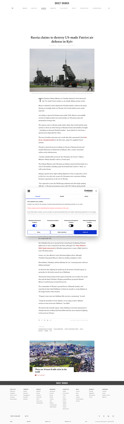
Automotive (52, 391)
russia (81, 329)
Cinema (78, 391)
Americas (53, 8)
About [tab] (86, 196)
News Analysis (13, 399)
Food (64, 397)
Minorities (25, 397)
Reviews (78, 401)
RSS (86, 421)
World (25, 8)
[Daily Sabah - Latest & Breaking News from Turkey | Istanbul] (62, 3)
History (64, 405)
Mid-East (34, 8)
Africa (74, 8)
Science (64, 401)
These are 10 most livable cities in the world (51, 370)
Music (77, 393)
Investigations (26, 395)
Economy (52, 393)
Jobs (11, 421)
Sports (91, 389)
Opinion (105, 389)
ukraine (46, 330)
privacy (29, 421)
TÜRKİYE (25, 389)
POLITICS (13, 389)
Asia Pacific (64, 8)
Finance (51, 397)
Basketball (91, 393)
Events (77, 395)
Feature (64, 407)
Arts (77, 389)
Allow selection (62, 232)
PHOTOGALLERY (41, 375)
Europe (43, 8)
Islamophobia (97, 8)
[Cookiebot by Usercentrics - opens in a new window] (85, 191)
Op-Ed (103, 393)
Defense (51, 403)
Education (25, 393)
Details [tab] (62, 196)
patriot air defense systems (71, 329)
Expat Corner (66, 408)
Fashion (64, 399)
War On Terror (13, 395)
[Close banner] (96, 191)
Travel (64, 395)
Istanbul (25, 391)
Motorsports (92, 395)
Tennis (90, 397)
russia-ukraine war (58, 329)
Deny (38, 232)
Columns (104, 391)
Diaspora (25, 399)
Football (91, 391)
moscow (40, 330)
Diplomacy (12, 391)
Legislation (12, 393)
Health (64, 391)
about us (47, 421)
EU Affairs (12, 397)
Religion (64, 403)
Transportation (53, 405)
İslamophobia (39, 403)
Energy (51, 395)
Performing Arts (79, 399)
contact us (68, 421)
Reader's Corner (106, 395)
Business (52, 389)
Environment (66, 393)
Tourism (51, 399)
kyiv (51, 330)
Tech (51, 401)
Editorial (104, 397)
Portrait (78, 397)
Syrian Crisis (84, 8)
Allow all (85, 232)
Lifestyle (66, 389)
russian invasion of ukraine (45, 329)
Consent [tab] (37, 196)
